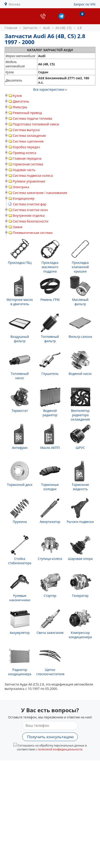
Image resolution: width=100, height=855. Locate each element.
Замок (17, 227)
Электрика (21, 187)
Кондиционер (23, 198)
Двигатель (21, 101)
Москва (14, 4)
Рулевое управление (29, 181)
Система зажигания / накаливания (40, 193)
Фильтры (20, 107)
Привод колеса (24, 153)
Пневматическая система (33, 232)
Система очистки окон (30, 210)
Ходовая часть (24, 170)
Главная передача (27, 158)
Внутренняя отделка (29, 215)
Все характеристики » (50, 89)
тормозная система (28, 164)
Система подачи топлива (32, 118)
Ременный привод (27, 113)
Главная (11, 28)
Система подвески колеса (33, 175)
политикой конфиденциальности (60, 749)
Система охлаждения (29, 135)
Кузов (17, 95)
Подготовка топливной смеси (36, 124)
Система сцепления (28, 141)
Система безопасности (30, 221)
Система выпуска (26, 130)
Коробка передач (26, 147)
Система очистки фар (29, 204)
